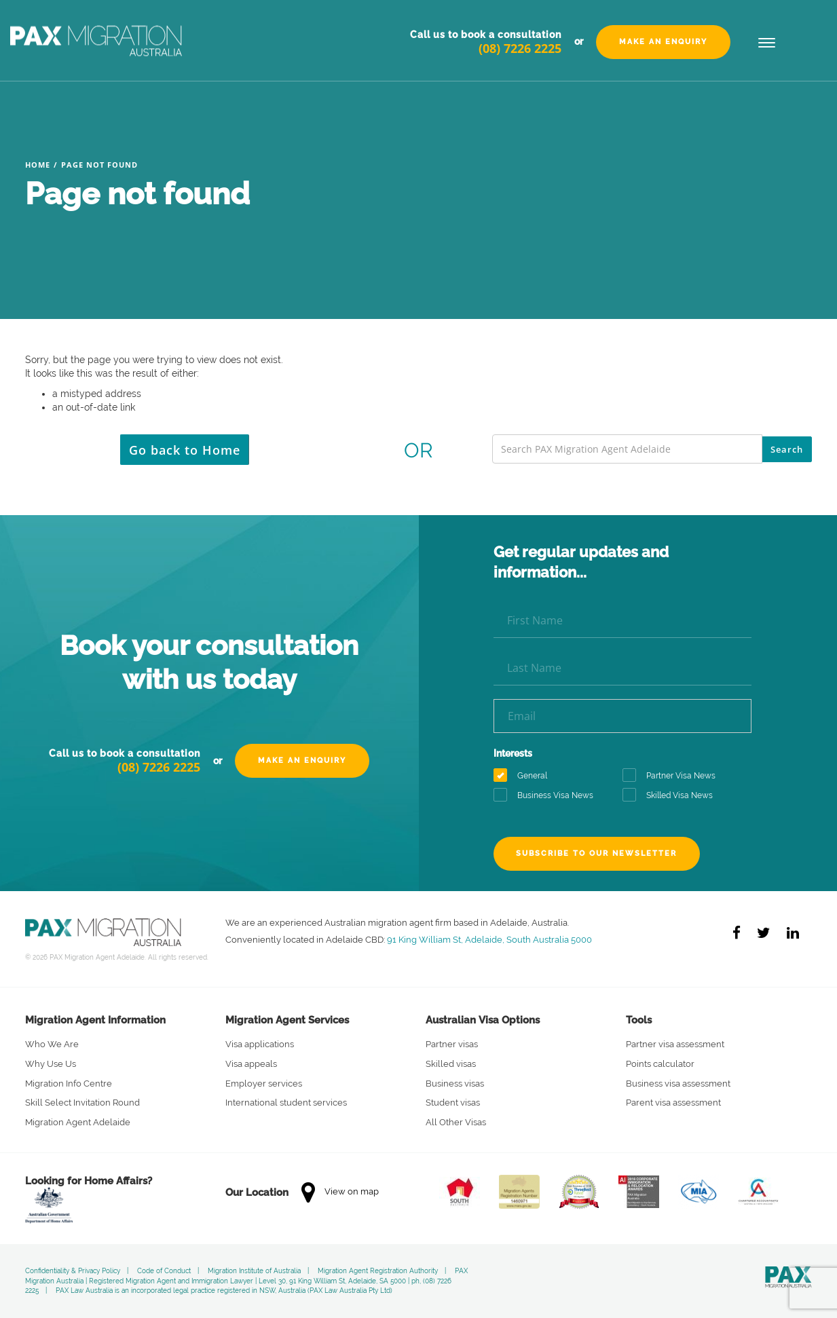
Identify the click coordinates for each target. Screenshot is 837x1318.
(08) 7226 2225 (520, 48)
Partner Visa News (673, 776)
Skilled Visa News (672, 796)
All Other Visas (456, 1122)
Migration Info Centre (68, 1083)
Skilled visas (451, 1064)
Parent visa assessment (673, 1102)
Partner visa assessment (675, 1044)
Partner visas (452, 1044)
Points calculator (660, 1064)
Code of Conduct (164, 1271)
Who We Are (52, 1044)
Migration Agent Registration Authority (378, 1271)
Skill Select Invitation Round (82, 1102)
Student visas (453, 1102)
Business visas (455, 1083)
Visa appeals (251, 1064)
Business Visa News (548, 796)
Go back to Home (184, 450)
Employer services (263, 1083)
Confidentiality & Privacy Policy (72, 1271)
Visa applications (259, 1044)
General (525, 776)
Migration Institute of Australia (254, 1271)
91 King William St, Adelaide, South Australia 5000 (489, 939)
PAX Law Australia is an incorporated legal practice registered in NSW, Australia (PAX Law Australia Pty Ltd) (224, 1290)
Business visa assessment (678, 1083)
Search (786, 449)
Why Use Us (50, 1064)
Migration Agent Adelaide (77, 1122)
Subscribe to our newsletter (597, 853)
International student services (286, 1102)
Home (37, 164)
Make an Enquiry (663, 41)
